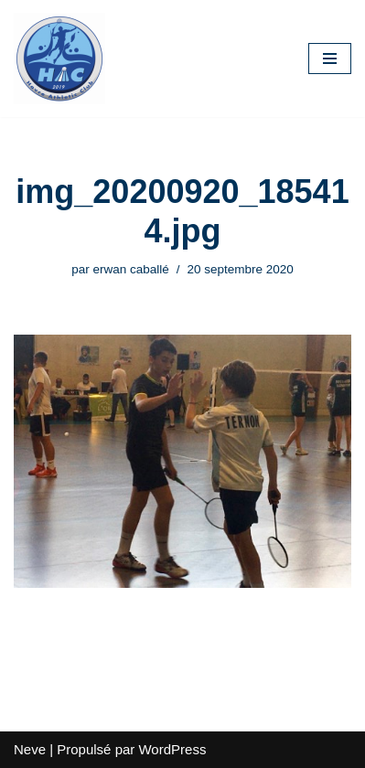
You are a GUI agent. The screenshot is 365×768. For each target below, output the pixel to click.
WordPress (172, 749)
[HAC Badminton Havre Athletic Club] (59, 58)
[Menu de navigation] (329, 58)
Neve (30, 749)
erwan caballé (130, 269)
